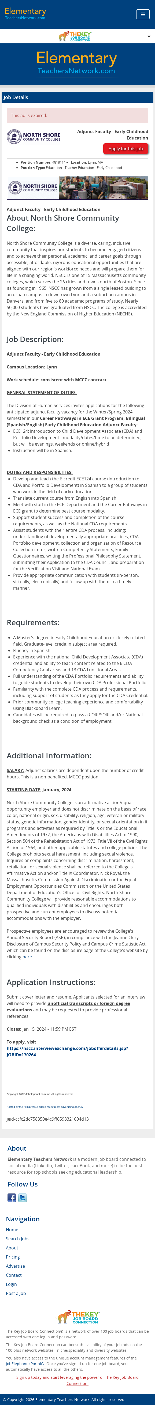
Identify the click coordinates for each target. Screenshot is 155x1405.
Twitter (22, 1197)
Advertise (15, 1266)
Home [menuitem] (12, 1230)
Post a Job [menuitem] (16, 1293)
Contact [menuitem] (14, 1275)
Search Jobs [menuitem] (17, 1239)
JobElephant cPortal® (25, 1363)
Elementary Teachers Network (62, 1399)
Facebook (12, 1197)
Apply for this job (126, 149)
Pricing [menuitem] (13, 1257)
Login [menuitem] (11, 1284)
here (27, 957)
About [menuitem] (12, 1248)
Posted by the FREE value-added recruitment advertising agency (45, 1106)
